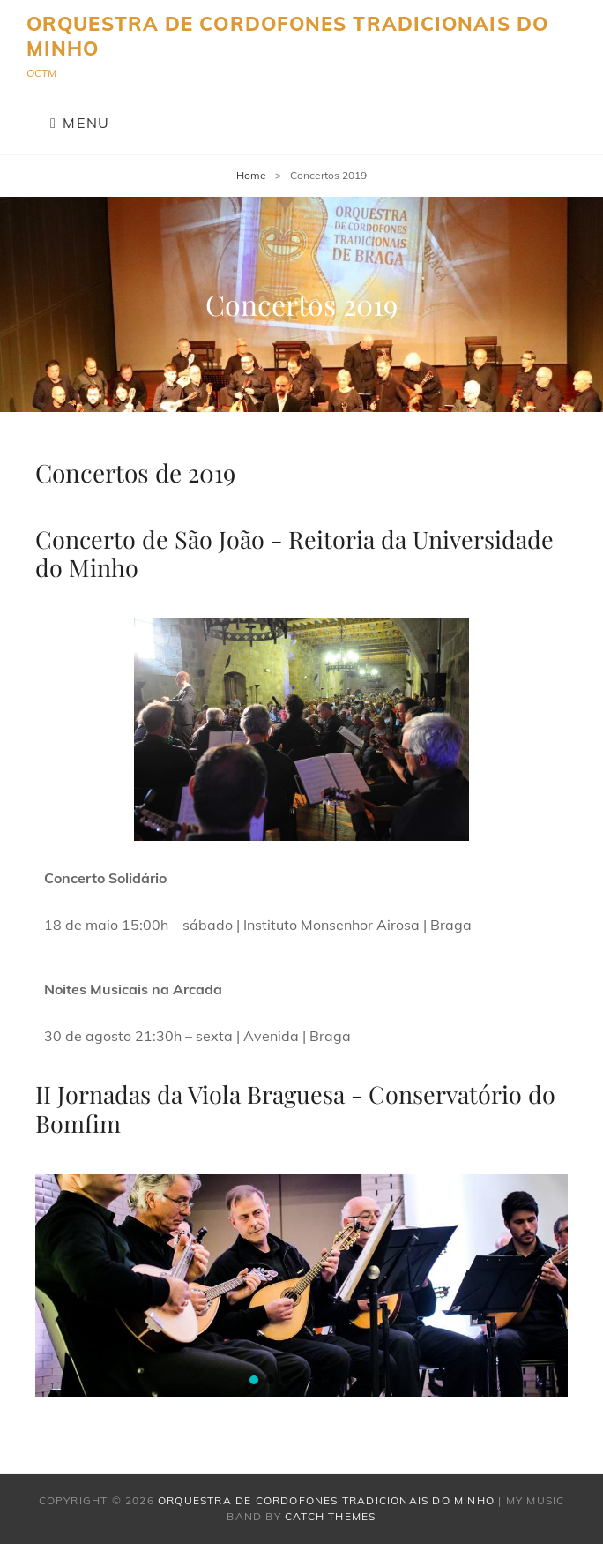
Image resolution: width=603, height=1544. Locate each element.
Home (251, 175)
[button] (253, 1379)
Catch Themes (330, 1516)
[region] (301, 729)
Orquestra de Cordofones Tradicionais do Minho (287, 36)
